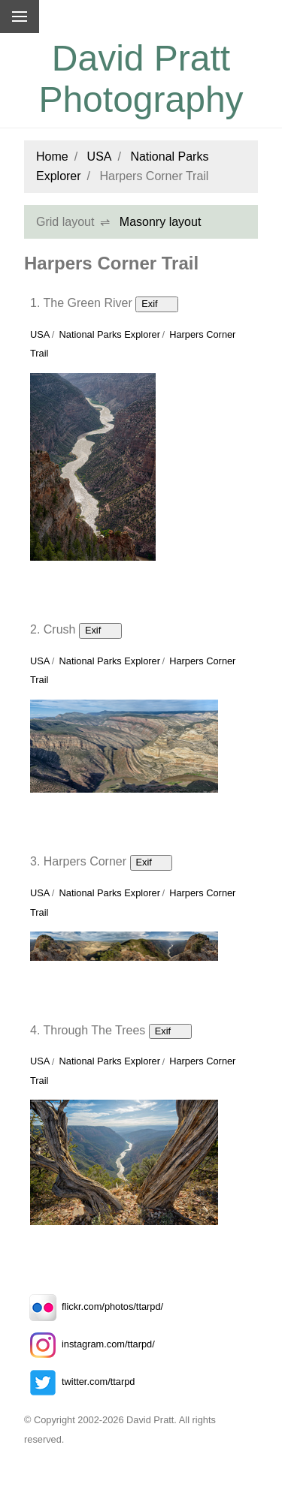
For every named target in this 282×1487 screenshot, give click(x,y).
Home (52, 156)
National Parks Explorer (109, 334)
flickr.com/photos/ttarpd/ (93, 1306)
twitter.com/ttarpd (79, 1381)
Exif (156, 303)
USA (99, 156)
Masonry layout (161, 221)
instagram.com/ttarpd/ (89, 1344)
